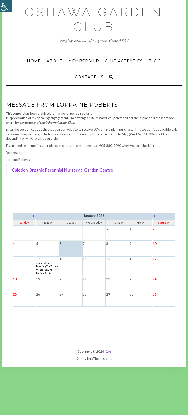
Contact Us (89, 77)
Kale (108, 351)
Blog (154, 61)
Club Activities (124, 61)
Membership (83, 61)
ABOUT (55, 61)
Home (34, 61)
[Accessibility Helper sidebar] (6, 6)
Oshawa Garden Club (94, 19)
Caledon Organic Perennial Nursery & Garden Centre (62, 170)
